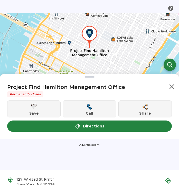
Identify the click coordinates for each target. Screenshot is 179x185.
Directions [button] (90, 126)
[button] (172, 87)
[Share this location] (145, 108)
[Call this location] (89, 108)
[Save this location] (34, 108)
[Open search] (170, 65)
